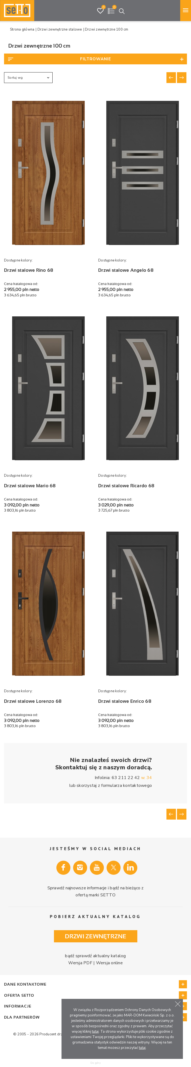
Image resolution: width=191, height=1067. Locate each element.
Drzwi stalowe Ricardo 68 (126, 485)
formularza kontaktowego (126, 785)
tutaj (95, 1031)
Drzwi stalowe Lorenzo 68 (33, 701)
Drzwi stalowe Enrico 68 (124, 701)
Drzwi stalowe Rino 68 (28, 270)
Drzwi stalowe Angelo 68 (126, 270)
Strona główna (22, 29)
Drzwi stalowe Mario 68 (30, 485)
